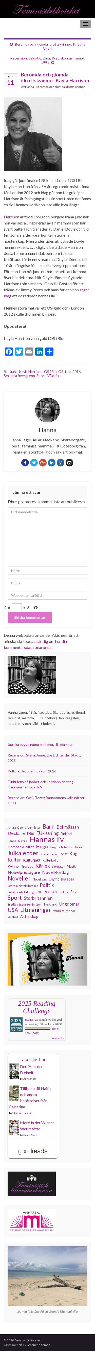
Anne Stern (29, 1078)
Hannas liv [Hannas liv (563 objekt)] (47, 839)
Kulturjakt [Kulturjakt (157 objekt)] (32, 860)
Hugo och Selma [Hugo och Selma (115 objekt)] (61, 847)
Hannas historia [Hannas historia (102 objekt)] (18, 841)
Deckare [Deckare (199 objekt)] (16, 833)
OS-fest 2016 (69, 372)
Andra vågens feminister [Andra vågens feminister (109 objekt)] (24, 827)
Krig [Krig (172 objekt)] (73, 853)
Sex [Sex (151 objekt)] (73, 891)
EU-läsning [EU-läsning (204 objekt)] (47, 833)
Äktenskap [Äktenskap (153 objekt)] (29, 916)
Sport (41, 376)
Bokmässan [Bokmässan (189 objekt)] (67, 827)
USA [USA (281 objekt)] (13, 910)
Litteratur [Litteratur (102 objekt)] (58, 866)
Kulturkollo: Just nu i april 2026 (32, 771)
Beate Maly (30, 1134)
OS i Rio (50, 372)
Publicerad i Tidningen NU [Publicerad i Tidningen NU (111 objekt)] (25, 892)
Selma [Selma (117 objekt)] (64, 892)
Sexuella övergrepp (19, 376)
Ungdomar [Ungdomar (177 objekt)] (69, 904)
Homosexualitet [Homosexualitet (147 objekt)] (21, 847)
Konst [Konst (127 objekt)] (63, 854)
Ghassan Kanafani (22, 1112)
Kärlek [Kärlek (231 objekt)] (42, 866)
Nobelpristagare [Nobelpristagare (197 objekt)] (24, 872)
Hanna (29, 87)
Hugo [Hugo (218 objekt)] (42, 846)
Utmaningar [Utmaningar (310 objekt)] (35, 910)
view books (58, 1038)
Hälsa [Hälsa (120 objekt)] (78, 847)
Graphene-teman (38, 1345)
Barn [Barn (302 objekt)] (48, 826)
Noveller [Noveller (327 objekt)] (19, 878)
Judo (13, 372)
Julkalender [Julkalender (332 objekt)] (23, 853)
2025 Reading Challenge (36, 1007)
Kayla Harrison (31, 372)
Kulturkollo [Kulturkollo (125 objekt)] (51, 860)
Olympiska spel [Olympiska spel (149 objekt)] (61, 879)
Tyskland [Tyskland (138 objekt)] (50, 904)
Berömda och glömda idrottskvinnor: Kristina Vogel (50, 46)
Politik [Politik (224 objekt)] (47, 885)
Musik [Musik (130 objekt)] (71, 866)
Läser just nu (33, 1059)
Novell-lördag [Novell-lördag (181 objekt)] (55, 872)
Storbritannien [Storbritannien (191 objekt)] (38, 898)
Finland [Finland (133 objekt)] (66, 833)
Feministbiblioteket (21, 24)
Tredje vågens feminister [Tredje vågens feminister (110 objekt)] (24, 904)
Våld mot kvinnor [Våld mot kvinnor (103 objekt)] (64, 910)
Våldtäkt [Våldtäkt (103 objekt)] (13, 916)
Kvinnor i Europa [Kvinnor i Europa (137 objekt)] (20, 866)
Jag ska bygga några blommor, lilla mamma (40, 744)
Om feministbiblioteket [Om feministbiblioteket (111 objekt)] (23, 885)
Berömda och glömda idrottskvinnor (60, 87)
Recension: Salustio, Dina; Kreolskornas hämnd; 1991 (47, 60)
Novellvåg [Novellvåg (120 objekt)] (40, 879)
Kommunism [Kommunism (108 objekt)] (49, 854)
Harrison (12, 216)
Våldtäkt (54, 376)
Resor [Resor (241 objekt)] (51, 891)
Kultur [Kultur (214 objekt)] (14, 860)
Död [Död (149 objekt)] (30, 833)
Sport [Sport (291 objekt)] (15, 897)
